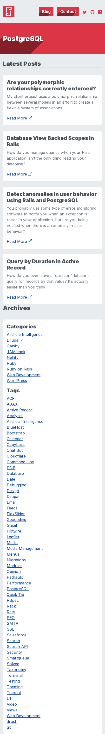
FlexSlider (16, 513)
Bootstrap (16, 433)
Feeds (12, 508)
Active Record (20, 410)
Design (13, 490)
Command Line (20, 461)
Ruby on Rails (19, 369)
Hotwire (14, 531)
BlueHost (15, 427)
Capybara (16, 444)
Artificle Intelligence (25, 334)
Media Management (25, 548)
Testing (13, 681)
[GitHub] (92, 11)
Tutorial (14, 692)
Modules (14, 565)
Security (14, 652)
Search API (17, 646)
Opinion (14, 571)
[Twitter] (85, 11)
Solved (13, 663)
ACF (10, 398)
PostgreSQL (18, 588)
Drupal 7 (15, 340)
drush (12, 721)
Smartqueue (18, 658)
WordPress (17, 380)
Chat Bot (15, 450)
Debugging (16, 485)
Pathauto (15, 577)
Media (12, 542)
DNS (11, 467)
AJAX (12, 404)
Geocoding (16, 519)
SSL (10, 629)
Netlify (13, 357)
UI (9, 698)
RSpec (13, 600)
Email (11, 502)
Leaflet (13, 536)
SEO (11, 617)
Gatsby (13, 346)
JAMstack (16, 351)
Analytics (15, 415)
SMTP (12, 623)
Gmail (12, 525)
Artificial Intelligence (25, 421)
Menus (13, 554)
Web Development (23, 374)
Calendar (15, 438)
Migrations (16, 560)
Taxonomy (16, 669)
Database (15, 473)
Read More (19, 117)
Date (11, 479)
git (9, 727)
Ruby (11, 363)
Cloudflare (16, 456)
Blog (46, 11)
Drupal (13, 496)
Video (12, 704)
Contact (68, 11)
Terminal (15, 675)
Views (12, 710)
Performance (19, 583)
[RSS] (100, 11)
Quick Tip (15, 594)
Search (13, 640)
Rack (11, 606)
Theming (15, 686)
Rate (11, 611)
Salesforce (16, 635)
